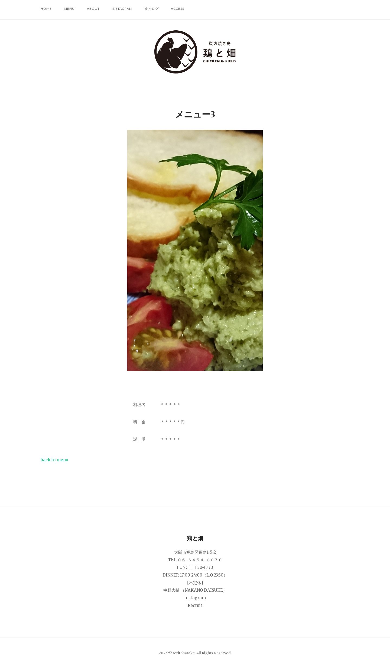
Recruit (195, 605)
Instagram (122, 9)
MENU (69, 9)
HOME (46, 9)
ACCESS (177, 9)
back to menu (54, 459)
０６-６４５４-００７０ (199, 559)
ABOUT (93, 9)
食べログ (152, 9)
